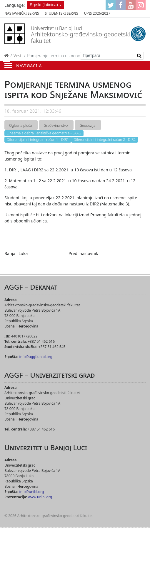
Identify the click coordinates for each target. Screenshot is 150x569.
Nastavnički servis (21, 13)
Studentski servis (61, 13)
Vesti (18, 55)
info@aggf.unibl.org (35, 356)
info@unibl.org (31, 491)
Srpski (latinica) (44, 4)
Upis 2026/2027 (97, 13)
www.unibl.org (40, 496)
